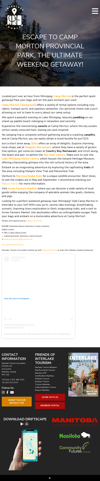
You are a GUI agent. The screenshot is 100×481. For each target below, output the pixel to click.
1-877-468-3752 (17, 380)
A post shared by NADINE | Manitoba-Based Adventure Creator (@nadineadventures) (40, 334)
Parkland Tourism (42, 379)
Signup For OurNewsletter (16, 401)
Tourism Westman (42, 384)
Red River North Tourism (45, 370)
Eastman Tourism (42, 381)
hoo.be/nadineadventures (13, 244)
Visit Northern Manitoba (44, 376)
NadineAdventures (34, 221)
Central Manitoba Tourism (45, 387)
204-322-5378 (11, 382)
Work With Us (50, 397)
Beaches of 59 (40, 373)
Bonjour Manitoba (42, 390)
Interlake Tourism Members (46, 367)
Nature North (10, 183)
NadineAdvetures (49, 250)
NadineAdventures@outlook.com (18, 239)
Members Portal (49, 405)
